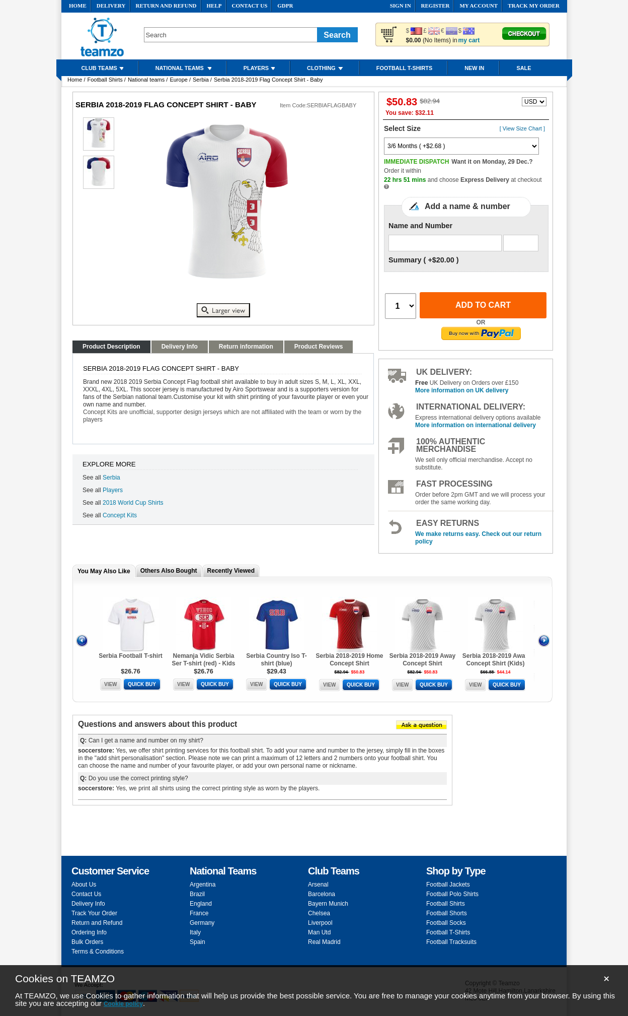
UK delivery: (444, 372)
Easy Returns (447, 523)
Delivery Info (180, 346)
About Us (83, 884)
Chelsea (319, 913)
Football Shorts (446, 913)
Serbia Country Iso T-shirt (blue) (276, 659)
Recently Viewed (231, 570)
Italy (195, 932)
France (199, 913)
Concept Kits (120, 515)
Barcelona (321, 894)
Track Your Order (94, 913)
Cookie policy (123, 1003)
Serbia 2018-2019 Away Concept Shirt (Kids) (495, 659)
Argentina (202, 884)
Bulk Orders (87, 941)
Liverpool (320, 922)
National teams (146, 80)
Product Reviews (318, 346)
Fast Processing (454, 484)
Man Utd (319, 932)
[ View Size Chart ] (522, 128)
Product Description (111, 346)
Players (113, 490)
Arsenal (318, 884)
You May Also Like (103, 571)
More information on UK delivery (461, 390)
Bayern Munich (328, 903)
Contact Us (86, 894)
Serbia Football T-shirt (131, 655)
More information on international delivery (475, 425)
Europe (178, 80)
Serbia (201, 80)
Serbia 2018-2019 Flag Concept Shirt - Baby (268, 80)
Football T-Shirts (448, 932)
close (608, 980)
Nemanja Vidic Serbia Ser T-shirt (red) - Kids (203, 659)
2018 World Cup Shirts (133, 502)
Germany (202, 922)
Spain (197, 941)
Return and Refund (96, 922)
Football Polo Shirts (452, 894)
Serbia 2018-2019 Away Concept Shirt (422, 659)
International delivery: (470, 406)
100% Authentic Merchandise (450, 445)
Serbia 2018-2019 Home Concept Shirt (349, 659)
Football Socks (446, 922)
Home (74, 80)
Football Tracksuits (451, 941)
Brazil (197, 894)
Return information (246, 346)
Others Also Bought (168, 570)
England (201, 903)
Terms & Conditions (97, 951)
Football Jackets (448, 884)
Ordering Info (89, 932)
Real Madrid (324, 941)
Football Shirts (104, 80)
